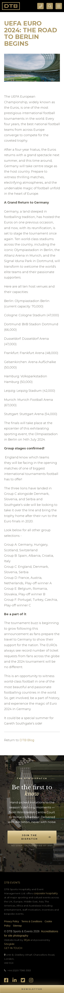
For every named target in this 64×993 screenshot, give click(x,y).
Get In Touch (13, 948)
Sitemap (17, 925)
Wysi (27, 939)
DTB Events (12, 882)
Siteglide (9, 944)
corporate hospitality (46, 893)
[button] (32, 989)
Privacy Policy (11, 921)
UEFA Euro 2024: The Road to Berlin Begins (30, 33)
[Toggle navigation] (58, 6)
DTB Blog (27, 740)
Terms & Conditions (32, 921)
